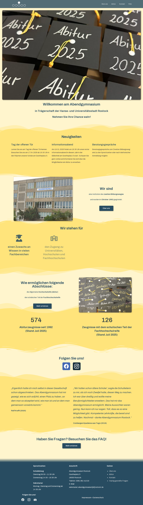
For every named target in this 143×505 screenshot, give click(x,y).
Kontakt (112, 478)
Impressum (86, 498)
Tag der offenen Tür (22, 144)
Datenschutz (98, 498)
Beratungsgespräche (104, 144)
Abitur (111, 474)
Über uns (112, 471)
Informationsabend (62, 144)
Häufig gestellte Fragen (118, 481)
